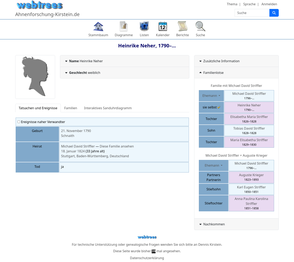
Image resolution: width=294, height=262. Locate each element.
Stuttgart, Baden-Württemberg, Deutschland (95, 156)
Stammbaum (98, 35)
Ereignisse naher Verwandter (41, 122)
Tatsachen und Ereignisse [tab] (38, 108)
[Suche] (274, 13)
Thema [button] (232, 4)
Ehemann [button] (210, 95)
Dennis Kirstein (209, 244)
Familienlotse (211, 72)
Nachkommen (211, 224)
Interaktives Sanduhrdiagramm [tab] (108, 108)
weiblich (82, 72)
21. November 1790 (76, 131)
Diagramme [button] (124, 35)
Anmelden (269, 4)
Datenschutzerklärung (147, 258)
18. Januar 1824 (73, 151)
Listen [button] (144, 35)
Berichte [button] (182, 35)
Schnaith (67, 135)
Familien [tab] (70, 108)
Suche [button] (200, 35)
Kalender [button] (163, 35)
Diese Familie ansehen (117, 146)
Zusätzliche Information (219, 61)
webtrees (147, 237)
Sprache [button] (249, 4)
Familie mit (236, 85)
